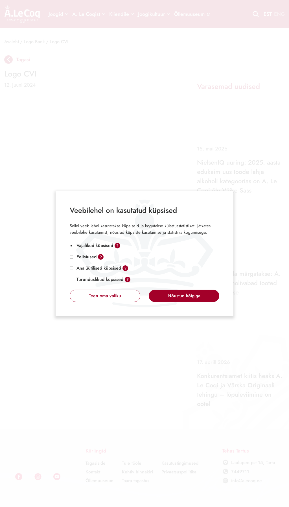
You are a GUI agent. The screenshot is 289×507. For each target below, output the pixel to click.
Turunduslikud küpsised (99, 279)
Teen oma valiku (105, 295)
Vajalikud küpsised (94, 245)
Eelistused (86, 256)
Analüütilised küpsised (98, 268)
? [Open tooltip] (117, 245)
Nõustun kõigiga (184, 295)
